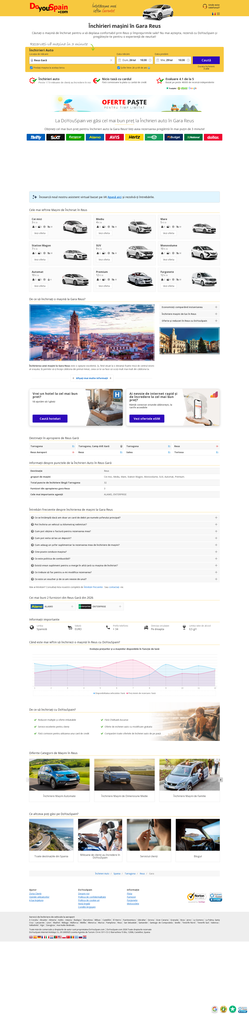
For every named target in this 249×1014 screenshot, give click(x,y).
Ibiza (182, 920)
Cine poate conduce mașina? (51, 551)
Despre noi (83, 893)
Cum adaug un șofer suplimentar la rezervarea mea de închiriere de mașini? (77, 544)
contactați (114, 587)
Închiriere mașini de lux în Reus (179, 313)
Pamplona (110, 922)
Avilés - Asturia (65, 920)
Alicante (43, 920)
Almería (52, 920)
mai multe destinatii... (66, 925)
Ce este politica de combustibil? (52, 558)
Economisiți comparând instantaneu (182, 307)
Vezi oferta (39, 233)
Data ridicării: (123, 53)
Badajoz (77, 920)
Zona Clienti (35, 893)
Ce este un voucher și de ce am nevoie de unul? (61, 579)
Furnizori (131, 896)
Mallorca (74, 922)
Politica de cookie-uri (89, 900)
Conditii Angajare (87, 906)
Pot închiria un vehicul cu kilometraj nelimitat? (61, 524)
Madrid (56, 922)
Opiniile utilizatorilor (39, 896)
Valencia (214, 922)
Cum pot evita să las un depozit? (53, 538)
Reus (120, 922)
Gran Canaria (162, 920)
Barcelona (88, 920)
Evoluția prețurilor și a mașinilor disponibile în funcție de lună (124, 648)
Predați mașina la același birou (49, 67)
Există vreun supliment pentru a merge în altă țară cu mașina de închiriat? (76, 565)
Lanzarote (39, 922)
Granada (174, 920)
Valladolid (33, 925)
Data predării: (161, 53)
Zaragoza (50, 925)
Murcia (101, 922)
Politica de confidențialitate (92, 896)
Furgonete (132, 900)
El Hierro (117, 920)
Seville (177, 922)
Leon (49, 922)
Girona (151, 920)
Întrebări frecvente (93, 587)
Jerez (189, 920)
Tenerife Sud (203, 922)
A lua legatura (36, 900)
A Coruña (33, 920)
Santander (143, 922)
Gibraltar (142, 920)
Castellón (107, 920)
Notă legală (84, 903)
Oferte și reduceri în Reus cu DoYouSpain (184, 320)
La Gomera (198, 920)
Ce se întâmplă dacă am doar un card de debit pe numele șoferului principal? (78, 517)
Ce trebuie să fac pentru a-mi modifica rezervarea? (63, 572)
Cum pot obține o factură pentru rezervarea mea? (63, 531)
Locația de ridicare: (39, 53)
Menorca (92, 922)
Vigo (42, 925)
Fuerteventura (129, 920)
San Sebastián (130, 922)
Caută (206, 60)
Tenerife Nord (188, 922)
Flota (129, 893)
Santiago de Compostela (161, 922)
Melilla (83, 922)
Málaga (65, 922)
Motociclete (133, 903)
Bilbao (98, 920)
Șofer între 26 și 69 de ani (135, 67)
